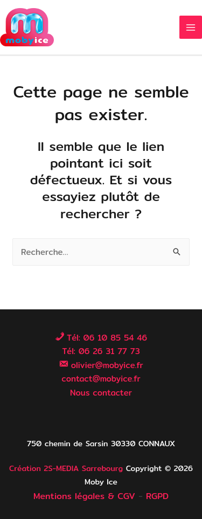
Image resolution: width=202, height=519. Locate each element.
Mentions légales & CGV (84, 496)
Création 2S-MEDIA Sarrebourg (66, 468)
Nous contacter (101, 392)
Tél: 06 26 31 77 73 (101, 351)
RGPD (157, 496)
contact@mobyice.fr (100, 378)
